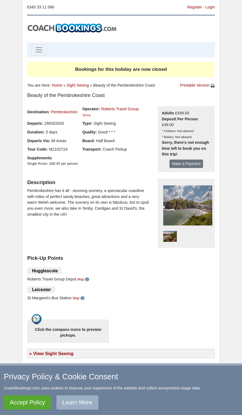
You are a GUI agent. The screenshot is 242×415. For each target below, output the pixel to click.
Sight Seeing (77, 85)
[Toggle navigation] (39, 49)
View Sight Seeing (53, 353)
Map (80, 279)
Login (210, 7)
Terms (86, 115)
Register (194, 7)
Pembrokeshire (64, 112)
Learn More (77, 402)
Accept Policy (27, 402)
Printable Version (197, 85)
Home (57, 85)
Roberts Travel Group (120, 109)
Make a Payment (186, 163)
